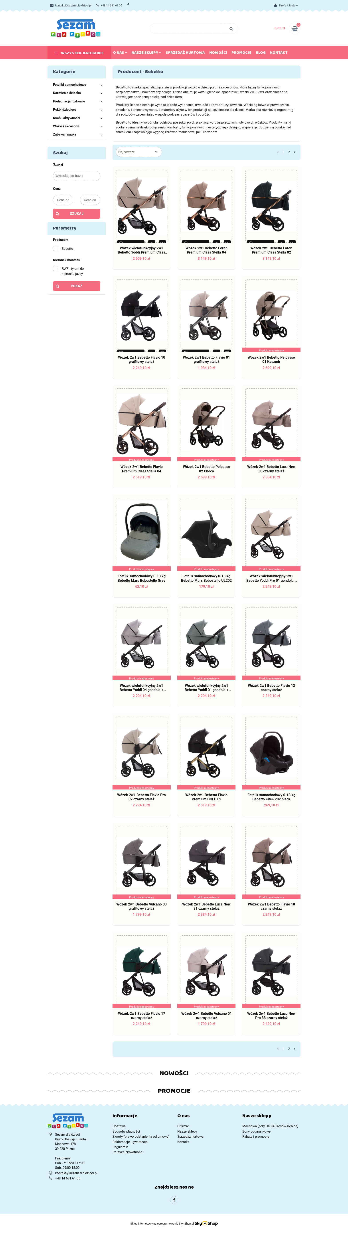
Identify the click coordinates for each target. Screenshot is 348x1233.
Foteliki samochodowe (78, 85)
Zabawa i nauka (78, 134)
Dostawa (119, 1126)
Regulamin (120, 1147)
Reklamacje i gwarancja (130, 1142)
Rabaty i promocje (255, 1137)
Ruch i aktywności (78, 118)
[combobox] (139, 152)
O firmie (183, 1126)
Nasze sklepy (146, 53)
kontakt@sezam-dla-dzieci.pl (70, 5)
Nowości (218, 53)
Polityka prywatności (128, 1152)
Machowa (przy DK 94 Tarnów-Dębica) (270, 1126)
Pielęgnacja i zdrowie (78, 101)
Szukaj (76, 214)
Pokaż (76, 286)
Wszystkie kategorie (79, 54)
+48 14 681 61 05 (109, 5)
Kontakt (279, 53)
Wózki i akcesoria (78, 126)
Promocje (241, 53)
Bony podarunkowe (256, 1131)
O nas (120, 53)
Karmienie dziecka (78, 93)
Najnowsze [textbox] (126, 152)
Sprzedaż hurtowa (185, 53)
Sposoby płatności (126, 1131)
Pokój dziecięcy (78, 110)
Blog (261, 53)
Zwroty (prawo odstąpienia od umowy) (141, 1137)
